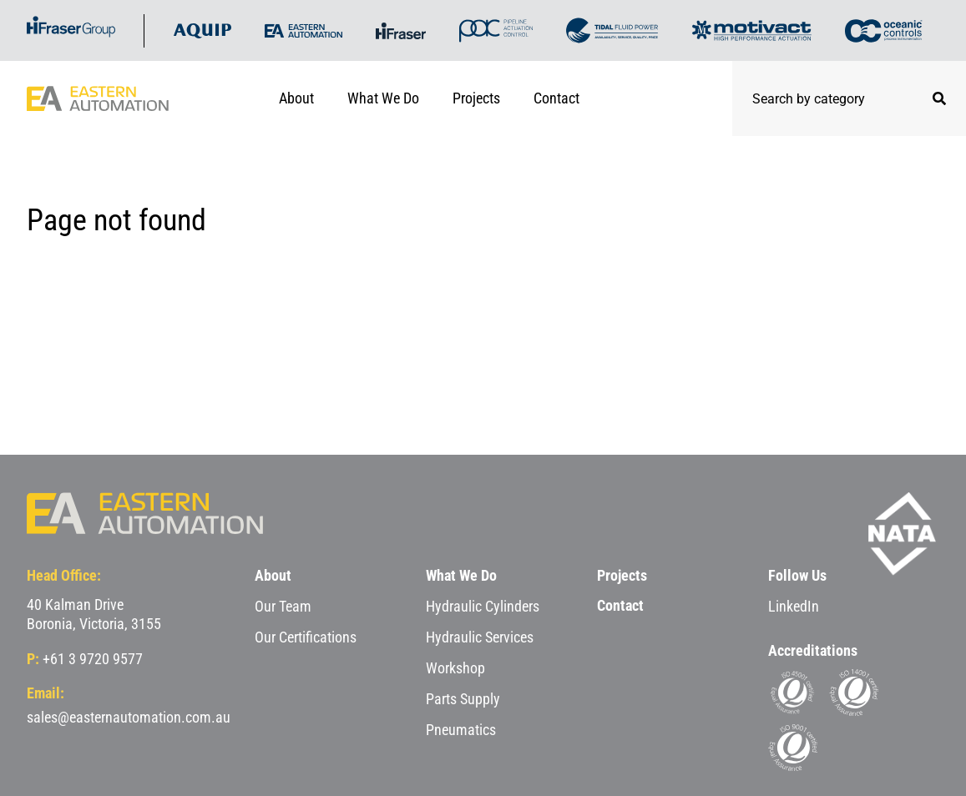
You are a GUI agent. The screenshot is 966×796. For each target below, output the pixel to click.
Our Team (283, 606)
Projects (476, 98)
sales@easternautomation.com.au (128, 717)
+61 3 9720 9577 (93, 659)
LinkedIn (793, 606)
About (296, 98)
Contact (556, 98)
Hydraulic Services (480, 637)
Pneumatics (461, 729)
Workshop (455, 668)
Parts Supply (463, 699)
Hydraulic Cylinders (482, 606)
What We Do (383, 98)
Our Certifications (306, 637)
